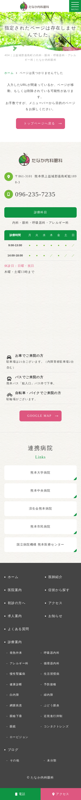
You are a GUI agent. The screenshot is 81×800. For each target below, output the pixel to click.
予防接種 (50, 684)
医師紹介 (55, 577)
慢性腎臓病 (17, 673)
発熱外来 (16, 652)
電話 (20, 794)
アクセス (60, 794)
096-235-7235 (35, 194)
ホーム (13, 577)
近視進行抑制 (53, 716)
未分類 (51, 760)
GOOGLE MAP (39, 415)
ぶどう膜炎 (51, 705)
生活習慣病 (51, 673)
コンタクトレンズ (56, 726)
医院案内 (15, 590)
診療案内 (15, 642)
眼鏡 (13, 726)
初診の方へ (16, 603)
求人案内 (15, 616)
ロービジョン (19, 737)
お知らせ (55, 616)
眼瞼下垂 (16, 716)
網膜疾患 (16, 705)
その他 (14, 760)
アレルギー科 (19, 663)
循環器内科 (51, 663)
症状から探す (59, 590)
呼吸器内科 (51, 652)
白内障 (14, 694)
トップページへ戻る (39, 123)
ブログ (13, 749)
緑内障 (48, 694)
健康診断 (16, 684)
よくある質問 (18, 629)
